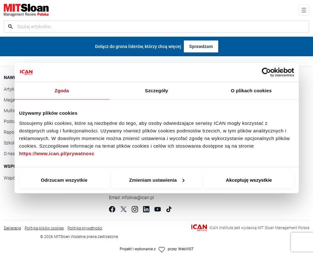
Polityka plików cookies (44, 227)
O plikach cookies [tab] (251, 90)
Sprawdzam (201, 46)
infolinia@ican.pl (138, 197)
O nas (9, 153)
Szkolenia (13, 143)
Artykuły (12, 89)
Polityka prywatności (85, 227)
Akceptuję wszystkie (249, 179)
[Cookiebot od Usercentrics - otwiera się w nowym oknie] (266, 72)
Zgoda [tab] (62, 90)
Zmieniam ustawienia (156, 179)
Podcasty (13, 121)
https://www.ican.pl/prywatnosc (57, 153)
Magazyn (13, 100)
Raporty (12, 132)
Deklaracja (12, 227)
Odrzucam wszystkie (64, 179)
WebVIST (186, 248)
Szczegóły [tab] (156, 90)
